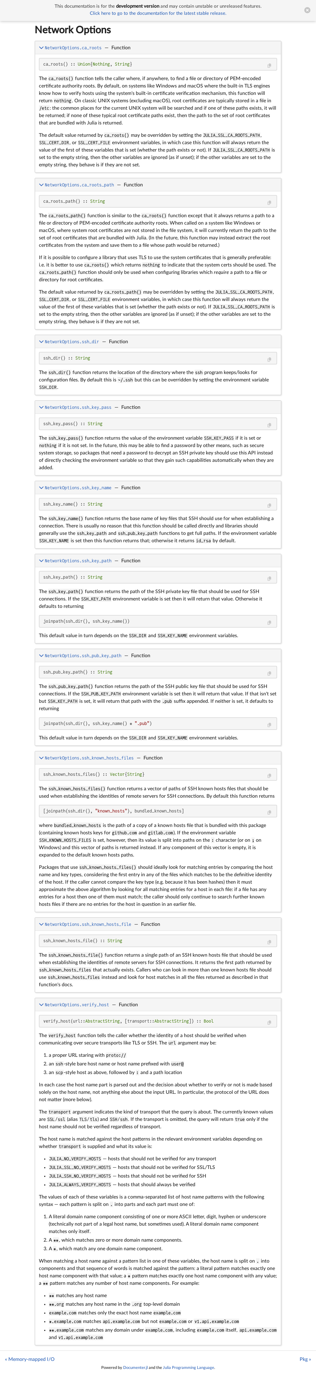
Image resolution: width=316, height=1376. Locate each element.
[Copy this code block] (269, 66)
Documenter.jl (135, 1368)
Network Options (73, 30)
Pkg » (305, 1359)
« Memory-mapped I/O (30, 1359)
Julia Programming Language (188, 1368)
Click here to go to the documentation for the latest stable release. (158, 13)
